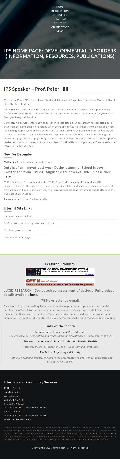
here (7, 176)
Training (60, 19)
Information (60, 11)
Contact (60, 23)
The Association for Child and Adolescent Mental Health (60, 341)
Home (60, 6)
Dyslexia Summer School (18, 216)
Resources (60, 15)
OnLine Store (14, 161)
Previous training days (17, 237)
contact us (18, 199)
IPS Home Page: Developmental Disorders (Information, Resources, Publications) (60, 53)
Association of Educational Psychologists (60, 331)
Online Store (60, 27)
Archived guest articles (17, 230)
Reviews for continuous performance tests (29, 223)
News (60, 31)
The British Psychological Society (60, 352)
